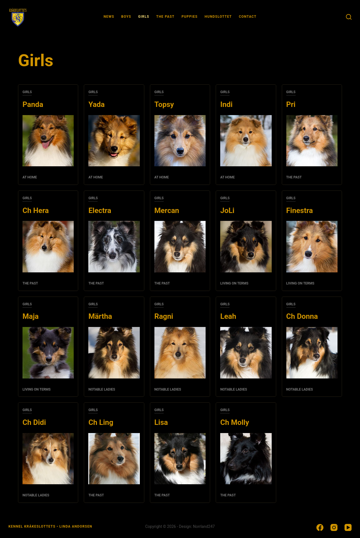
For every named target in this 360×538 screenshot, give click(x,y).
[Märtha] (114, 352)
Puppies (189, 17)
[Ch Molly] (245, 458)
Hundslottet (218, 17)
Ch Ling (100, 422)
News (109, 17)
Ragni (163, 316)
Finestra (299, 210)
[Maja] (48, 352)
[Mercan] (180, 246)
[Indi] (245, 140)
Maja (30, 316)
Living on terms (234, 283)
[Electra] (114, 246)
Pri (291, 104)
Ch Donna (302, 316)
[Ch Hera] (48, 246)
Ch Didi (34, 422)
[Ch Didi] (48, 458)
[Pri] (312, 140)
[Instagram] (334, 527)
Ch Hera (35, 210)
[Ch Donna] (312, 352)
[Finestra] (312, 246)
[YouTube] (348, 527)
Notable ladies (101, 389)
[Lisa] (180, 458)
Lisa (161, 422)
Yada (96, 104)
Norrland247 (204, 526)
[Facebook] (319, 527)
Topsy (164, 104)
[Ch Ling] (114, 458)
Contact (247, 17)
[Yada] (114, 140)
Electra (99, 210)
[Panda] (48, 140)
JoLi (227, 210)
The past (165, 17)
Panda (32, 104)
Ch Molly (234, 422)
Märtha (100, 316)
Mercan (166, 210)
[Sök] (349, 17)
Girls (143, 17)
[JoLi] (245, 246)
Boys (126, 17)
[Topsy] (180, 140)
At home (29, 177)
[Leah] (245, 352)
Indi (226, 104)
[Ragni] (180, 352)
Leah (228, 316)
